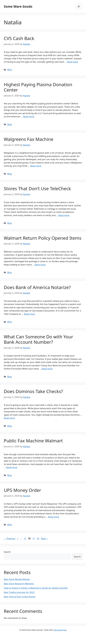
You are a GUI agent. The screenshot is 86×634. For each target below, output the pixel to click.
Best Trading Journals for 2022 (19, 592)
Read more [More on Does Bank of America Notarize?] (29, 313)
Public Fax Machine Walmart (33, 441)
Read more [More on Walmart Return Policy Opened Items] (40, 264)
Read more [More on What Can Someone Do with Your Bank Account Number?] (47, 368)
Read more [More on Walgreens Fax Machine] (35, 165)
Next (45, 538)
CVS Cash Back (19, 38)
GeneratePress (60, 630)
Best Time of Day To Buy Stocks (19, 596)
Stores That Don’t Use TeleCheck (37, 188)
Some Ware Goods (18, 6)
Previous (9, 538)
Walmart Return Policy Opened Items (42, 238)
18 (38, 538)
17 (33, 538)
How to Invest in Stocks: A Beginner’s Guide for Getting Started (35, 587)
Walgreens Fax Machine (28, 139)
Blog (9, 69)
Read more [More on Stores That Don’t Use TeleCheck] (63, 215)
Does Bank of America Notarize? (37, 287)
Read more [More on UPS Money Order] (53, 516)
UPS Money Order (22, 490)
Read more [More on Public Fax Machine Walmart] (11, 467)
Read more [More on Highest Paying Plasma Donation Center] (28, 116)
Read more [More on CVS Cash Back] (72, 61)
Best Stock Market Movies (17, 579)
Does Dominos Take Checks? (33, 391)
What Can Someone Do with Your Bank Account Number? (38, 339)
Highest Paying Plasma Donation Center (38, 87)
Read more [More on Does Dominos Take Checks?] (9, 418)
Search (7, 551)
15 (25, 538)
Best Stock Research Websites (19, 583)
